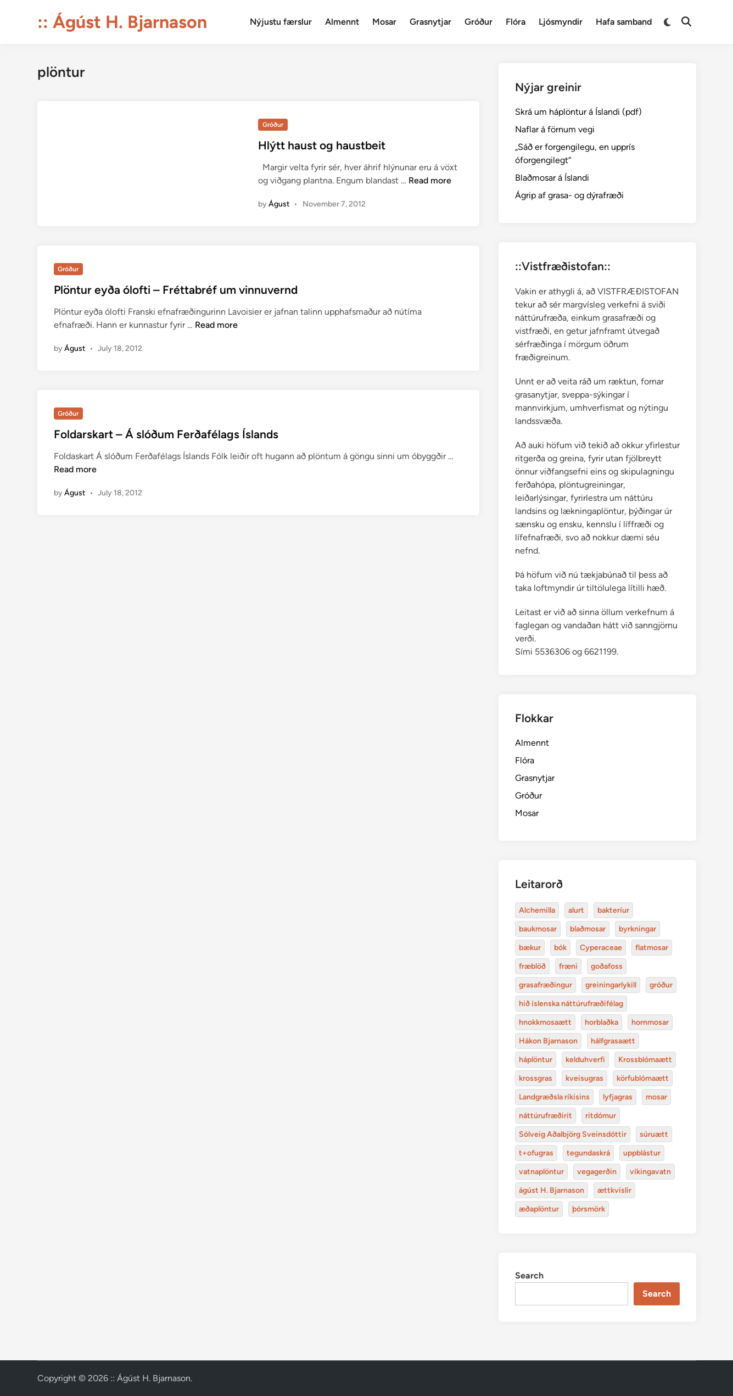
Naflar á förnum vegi (555, 129)
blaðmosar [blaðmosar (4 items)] (588, 929)
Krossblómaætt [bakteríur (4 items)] (645, 1059)
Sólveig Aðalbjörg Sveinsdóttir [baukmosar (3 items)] (572, 1134)
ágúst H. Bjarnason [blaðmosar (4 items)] (551, 1190)
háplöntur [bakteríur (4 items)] (535, 1059)
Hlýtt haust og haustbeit (321, 145)
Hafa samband (624, 21)
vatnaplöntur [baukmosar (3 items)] (541, 1171)
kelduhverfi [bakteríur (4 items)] (585, 1059)
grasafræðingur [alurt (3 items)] (545, 985)
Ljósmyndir (561, 21)
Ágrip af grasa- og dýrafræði (569, 195)
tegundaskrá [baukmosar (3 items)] (588, 1153)
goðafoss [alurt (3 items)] (607, 966)
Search (529, 1275)
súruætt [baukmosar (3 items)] (654, 1134)
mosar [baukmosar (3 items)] (656, 1097)
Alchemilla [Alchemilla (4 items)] (537, 910)
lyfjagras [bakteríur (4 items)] (618, 1097)
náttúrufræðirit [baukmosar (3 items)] (545, 1115)
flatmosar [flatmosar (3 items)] (651, 947)
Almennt (342, 21)
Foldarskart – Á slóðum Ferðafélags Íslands (166, 434)
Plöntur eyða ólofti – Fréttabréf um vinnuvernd (176, 290)
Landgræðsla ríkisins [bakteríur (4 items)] (554, 1097)
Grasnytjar (430, 21)
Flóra (515, 21)
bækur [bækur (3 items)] (530, 947)
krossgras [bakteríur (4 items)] (535, 1078)
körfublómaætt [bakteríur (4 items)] (643, 1078)
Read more (430, 180)
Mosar (384, 21)
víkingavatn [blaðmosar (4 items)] (650, 1171)
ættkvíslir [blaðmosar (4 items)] (614, 1190)
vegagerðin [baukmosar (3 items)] (597, 1171)
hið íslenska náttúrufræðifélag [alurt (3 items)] (571, 1003)
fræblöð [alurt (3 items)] (532, 966)
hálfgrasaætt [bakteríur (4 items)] (613, 1041)
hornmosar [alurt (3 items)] (650, 1022)
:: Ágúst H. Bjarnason (122, 22)
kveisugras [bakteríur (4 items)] (584, 1078)
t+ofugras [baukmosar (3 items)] (536, 1153)
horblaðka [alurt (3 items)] (601, 1022)
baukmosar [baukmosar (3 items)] (538, 929)
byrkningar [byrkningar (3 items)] (637, 929)
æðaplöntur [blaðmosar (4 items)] (539, 1209)
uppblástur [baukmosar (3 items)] (642, 1153)
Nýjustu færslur (281, 21)
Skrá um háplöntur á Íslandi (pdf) (578, 112)
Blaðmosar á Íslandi (552, 177)
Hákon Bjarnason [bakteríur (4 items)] (548, 1041)
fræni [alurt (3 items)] (568, 966)
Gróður (479, 21)
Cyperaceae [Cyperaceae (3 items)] (601, 947)
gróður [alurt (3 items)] (661, 985)
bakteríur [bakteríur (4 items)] (613, 910)
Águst (278, 204)
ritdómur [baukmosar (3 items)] (600, 1115)
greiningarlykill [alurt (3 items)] (610, 985)
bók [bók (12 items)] (560, 947)
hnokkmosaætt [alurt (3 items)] (545, 1022)
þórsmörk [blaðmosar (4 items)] (588, 1209)
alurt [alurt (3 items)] (576, 910)
